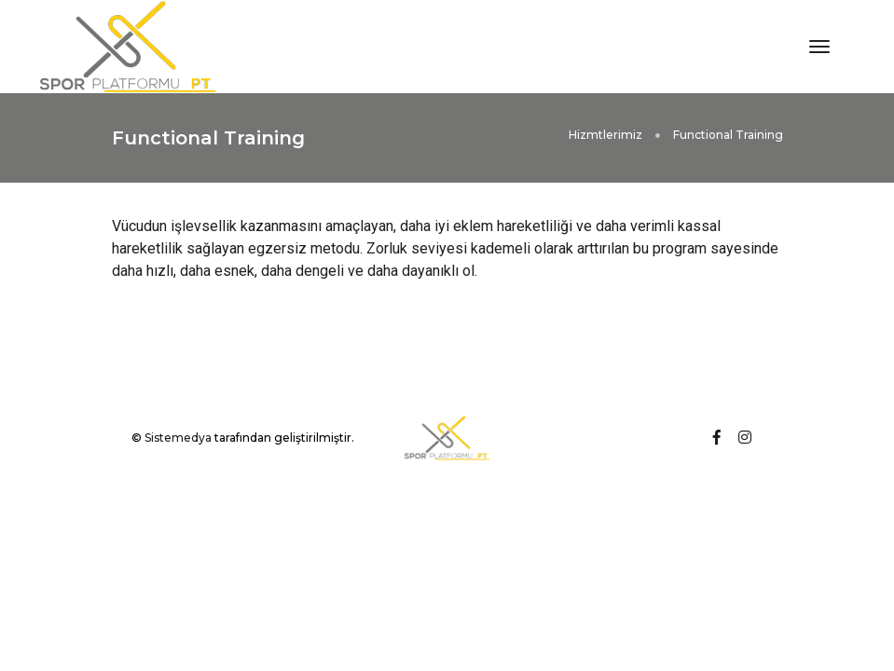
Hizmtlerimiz (605, 135)
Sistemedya (178, 438)
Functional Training (728, 135)
